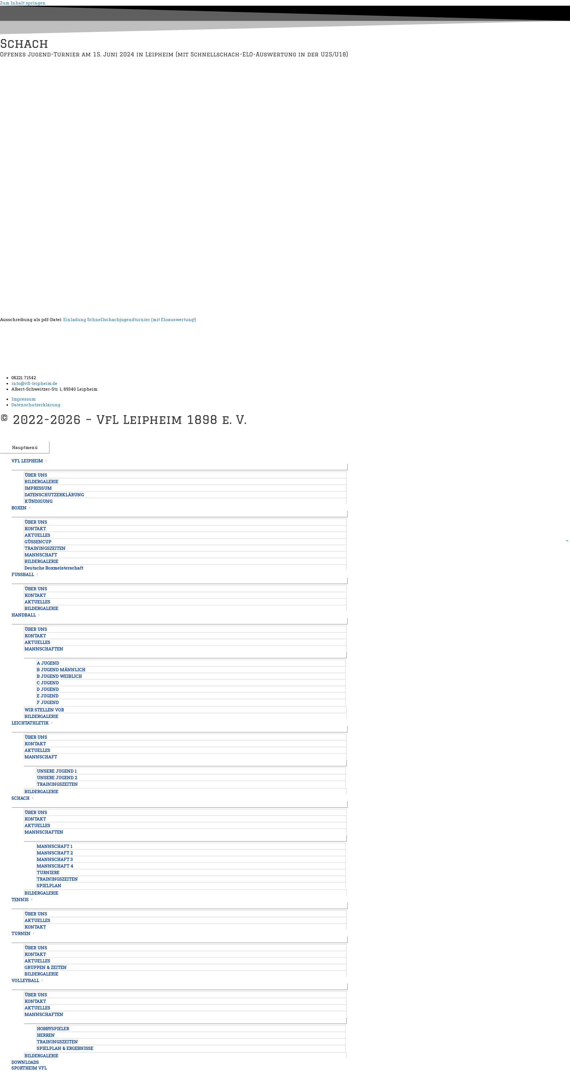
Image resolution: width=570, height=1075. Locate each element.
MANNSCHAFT (41, 555)
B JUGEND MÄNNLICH (61, 669)
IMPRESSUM (38, 488)
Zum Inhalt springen (23, 3)
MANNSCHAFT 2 (55, 853)
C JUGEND (48, 683)
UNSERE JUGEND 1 (57, 771)
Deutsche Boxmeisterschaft (54, 568)
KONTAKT (35, 528)
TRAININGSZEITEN (45, 548)
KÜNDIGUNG (38, 501)
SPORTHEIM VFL (29, 1068)
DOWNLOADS (25, 1062)
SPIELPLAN (49, 885)
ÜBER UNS (36, 475)
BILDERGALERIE (41, 481)
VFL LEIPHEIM (27, 461)
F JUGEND (48, 702)
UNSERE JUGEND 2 (57, 777)
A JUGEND (48, 663)
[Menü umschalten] (179, 467)
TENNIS (19, 899)
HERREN (46, 1035)
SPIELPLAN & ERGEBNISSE (65, 1048)
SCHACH (20, 798)
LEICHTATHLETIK (30, 723)
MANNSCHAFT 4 (55, 866)
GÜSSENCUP (38, 541)
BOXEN (19, 508)
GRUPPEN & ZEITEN (46, 967)
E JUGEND (47, 696)
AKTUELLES (37, 535)
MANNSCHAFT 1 (54, 846)
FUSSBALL (22, 574)
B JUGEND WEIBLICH (59, 676)
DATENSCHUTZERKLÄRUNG (54, 494)
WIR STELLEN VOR (44, 710)
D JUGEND (48, 689)
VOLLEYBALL (25, 980)
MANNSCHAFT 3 (55, 859)
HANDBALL (23, 615)
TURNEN (20, 933)
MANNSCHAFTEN (44, 649)
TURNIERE (48, 872)
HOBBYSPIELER (53, 1028)
